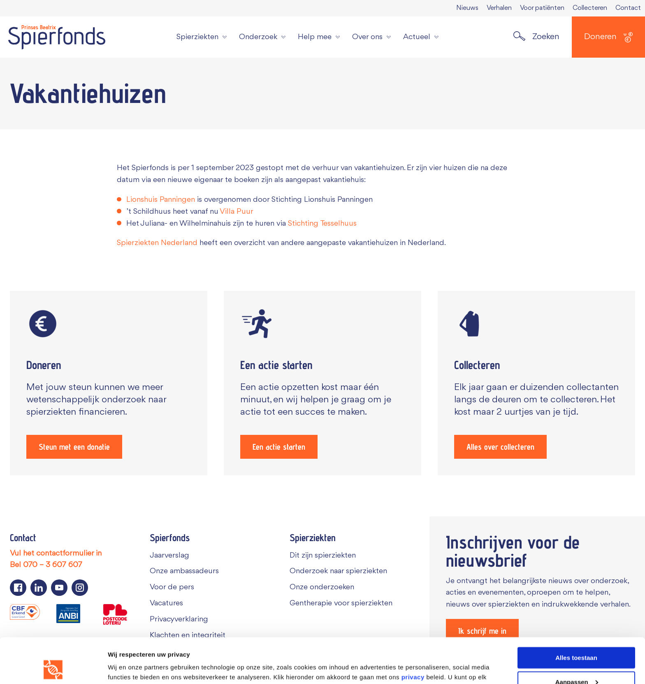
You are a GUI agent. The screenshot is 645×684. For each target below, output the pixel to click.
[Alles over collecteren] (536, 383)
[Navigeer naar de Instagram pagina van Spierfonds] (80, 587)
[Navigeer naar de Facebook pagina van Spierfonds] (18, 587)
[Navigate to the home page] (56, 37)
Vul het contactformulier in (56, 553)
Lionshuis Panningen (160, 200)
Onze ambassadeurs (184, 571)
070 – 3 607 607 (52, 565)
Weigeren (576, 663)
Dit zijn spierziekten (323, 555)
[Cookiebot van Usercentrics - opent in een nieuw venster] (53, 668)
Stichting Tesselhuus (322, 223)
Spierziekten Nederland (157, 243)
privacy (413, 634)
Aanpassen (576, 639)
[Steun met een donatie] (108, 383)
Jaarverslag (169, 555)
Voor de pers (172, 587)
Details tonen (127, 667)
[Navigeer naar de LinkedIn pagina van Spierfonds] (38, 587)
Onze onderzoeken (322, 587)
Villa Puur (236, 212)
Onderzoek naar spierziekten (338, 571)
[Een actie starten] (322, 383)
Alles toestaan (576, 615)
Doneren (608, 37)
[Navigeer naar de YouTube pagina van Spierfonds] (59, 587)
